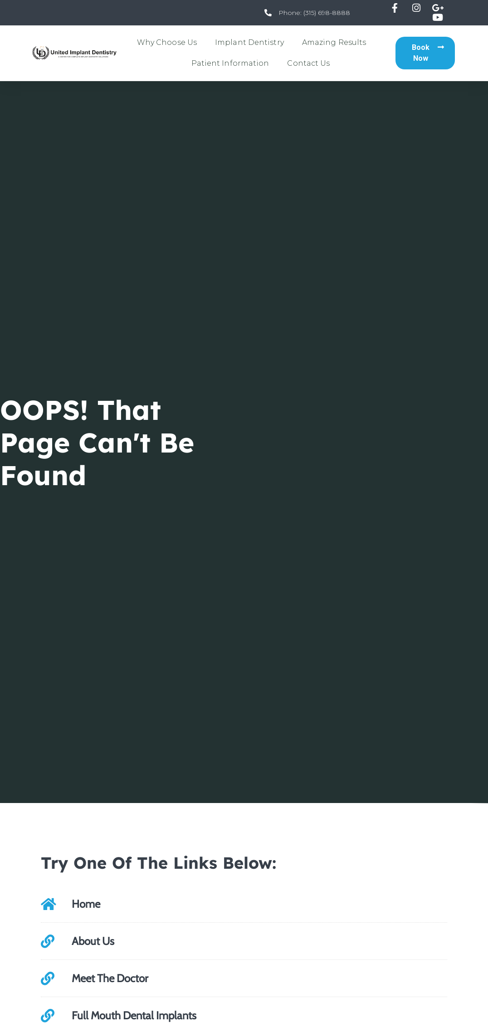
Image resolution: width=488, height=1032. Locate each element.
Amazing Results (334, 42)
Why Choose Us (167, 42)
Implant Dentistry (249, 42)
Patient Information (230, 63)
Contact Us (308, 63)
